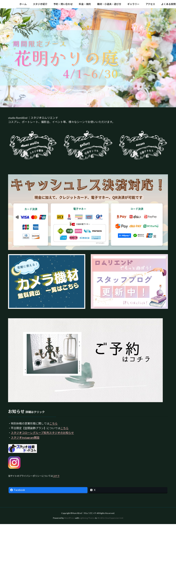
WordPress (69, 518)
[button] (85, 104)
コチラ (56, 476)
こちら (53, 423)
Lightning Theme (87, 518)
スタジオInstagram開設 (25, 437)
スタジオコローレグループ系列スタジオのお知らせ (42, 432)
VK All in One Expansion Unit (110, 518)
